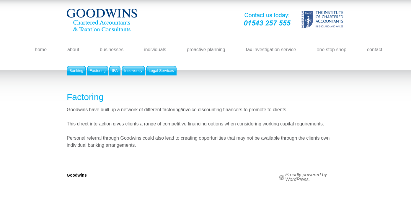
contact (374, 49)
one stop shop (332, 49)
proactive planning (206, 49)
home (41, 49)
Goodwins (77, 175)
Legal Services (161, 70)
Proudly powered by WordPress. (306, 177)
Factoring (98, 70)
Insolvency (133, 70)
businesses (111, 49)
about (73, 49)
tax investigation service (271, 49)
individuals (155, 49)
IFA (115, 70)
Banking (76, 70)
